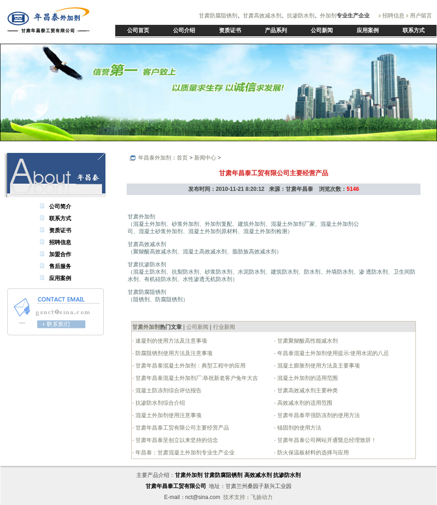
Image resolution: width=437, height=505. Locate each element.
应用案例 (60, 278)
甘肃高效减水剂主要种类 (306, 390)
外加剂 (328, 15)
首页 (182, 158)
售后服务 (60, 266)
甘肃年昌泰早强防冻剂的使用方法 (317, 415)
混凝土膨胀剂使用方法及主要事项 (317, 365)
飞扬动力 (262, 497)
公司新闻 (197, 327)
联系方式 (60, 218)
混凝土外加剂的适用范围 (306, 378)
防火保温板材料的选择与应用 (311, 452)
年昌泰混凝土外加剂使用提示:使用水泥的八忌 (332, 353)
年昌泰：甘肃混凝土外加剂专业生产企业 (184, 452)
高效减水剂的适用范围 (303, 403)
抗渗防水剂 (300, 15)
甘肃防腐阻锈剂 (218, 15)
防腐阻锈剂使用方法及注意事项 (173, 353)
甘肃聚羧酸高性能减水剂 (306, 341)
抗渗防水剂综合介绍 (159, 403)
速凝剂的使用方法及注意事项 (170, 341)
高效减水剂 (258, 475)
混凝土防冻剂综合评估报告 (167, 390)
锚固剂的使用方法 (298, 428)
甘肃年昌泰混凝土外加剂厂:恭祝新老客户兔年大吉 (196, 378)
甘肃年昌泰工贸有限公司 (176, 486)
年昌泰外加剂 (154, 158)
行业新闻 (224, 327)
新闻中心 (205, 158)
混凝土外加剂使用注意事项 (167, 415)
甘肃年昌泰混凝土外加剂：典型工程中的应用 (189, 365)
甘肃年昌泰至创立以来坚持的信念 (176, 440)
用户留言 (421, 15)
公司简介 (60, 206)
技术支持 (234, 497)
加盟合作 (60, 254)
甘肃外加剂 (188, 475)
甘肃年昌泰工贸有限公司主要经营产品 (181, 428)
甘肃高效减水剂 (262, 15)
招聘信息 (393, 15)
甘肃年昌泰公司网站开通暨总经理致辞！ (325, 440)
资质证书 (60, 230)
